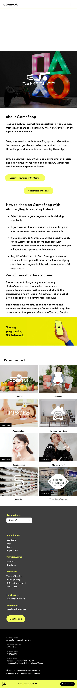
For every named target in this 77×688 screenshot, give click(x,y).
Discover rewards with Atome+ (25, 178)
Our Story (11, 540)
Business (10, 561)
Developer (11, 565)
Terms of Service (14, 576)
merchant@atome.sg (16, 609)
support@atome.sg (15, 598)
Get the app (16, 619)
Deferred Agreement (16, 583)
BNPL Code (11, 587)
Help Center (12, 550)
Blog (8, 543)
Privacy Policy (13, 579)
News (9, 547)
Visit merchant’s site (38, 190)
